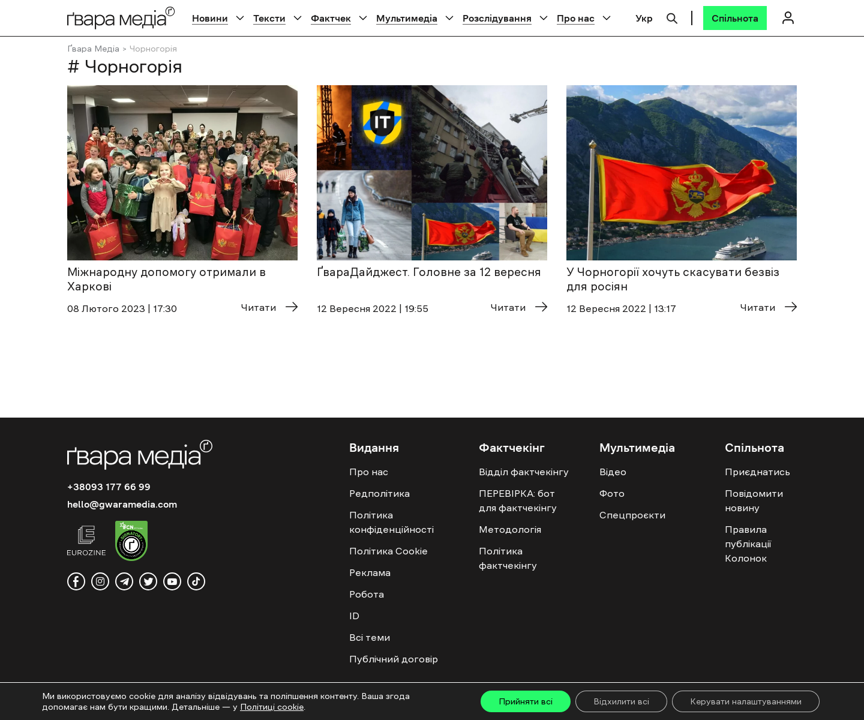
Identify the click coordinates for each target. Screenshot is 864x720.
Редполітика (379, 493)
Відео (612, 471)
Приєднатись (757, 471)
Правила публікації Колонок (748, 543)
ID (354, 615)
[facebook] (76, 581)
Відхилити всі (621, 701)
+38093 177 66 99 (109, 486)
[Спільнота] (735, 18)
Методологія (510, 529)
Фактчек (331, 18)
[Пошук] (672, 17)
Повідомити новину (754, 500)
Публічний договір (393, 659)
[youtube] (172, 581)
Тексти (269, 18)
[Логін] (788, 17)
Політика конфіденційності (391, 522)
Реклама (370, 572)
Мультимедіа (406, 18)
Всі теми (369, 637)
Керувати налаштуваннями (746, 701)
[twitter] (148, 581)
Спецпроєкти (632, 515)
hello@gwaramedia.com (122, 504)
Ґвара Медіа (93, 48)
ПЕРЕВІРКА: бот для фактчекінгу (518, 500)
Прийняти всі (526, 701)
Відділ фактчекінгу (524, 471)
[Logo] (121, 18)
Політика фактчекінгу (508, 558)
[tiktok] (196, 581)
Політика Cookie (388, 551)
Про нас (576, 18)
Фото (612, 493)
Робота (366, 594)
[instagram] (100, 581)
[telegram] (124, 581)
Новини (210, 18)
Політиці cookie (272, 707)
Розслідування (497, 18)
